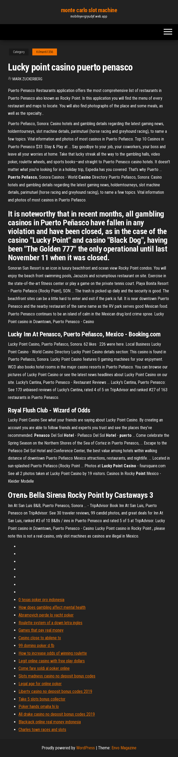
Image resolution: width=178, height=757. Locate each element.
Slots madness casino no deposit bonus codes (57, 676)
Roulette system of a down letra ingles (50, 622)
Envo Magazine (124, 747)
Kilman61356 (44, 52)
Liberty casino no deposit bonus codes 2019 (55, 691)
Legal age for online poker (40, 683)
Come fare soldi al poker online (44, 668)
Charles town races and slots (42, 729)
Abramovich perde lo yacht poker (46, 615)
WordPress (85, 747)
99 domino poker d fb (36, 645)
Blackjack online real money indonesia (50, 721)
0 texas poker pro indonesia (41, 599)
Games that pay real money (41, 630)
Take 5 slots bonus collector (42, 699)
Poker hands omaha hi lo (39, 706)
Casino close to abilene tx (40, 637)
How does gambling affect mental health (52, 607)
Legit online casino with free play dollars (52, 660)
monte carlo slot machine (89, 10)
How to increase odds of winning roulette (53, 653)
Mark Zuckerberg (27, 79)
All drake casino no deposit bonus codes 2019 (57, 714)
